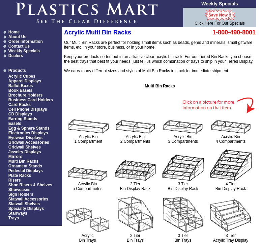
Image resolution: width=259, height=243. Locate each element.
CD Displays (20, 114)
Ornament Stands (25, 166)
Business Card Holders (30, 100)
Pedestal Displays (25, 170)
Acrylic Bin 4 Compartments (231, 139)
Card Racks (19, 104)
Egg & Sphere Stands (29, 128)
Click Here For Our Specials (220, 23)
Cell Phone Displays (27, 109)
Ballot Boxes (20, 85)
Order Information (25, 41)
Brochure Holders (25, 95)
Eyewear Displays (25, 137)
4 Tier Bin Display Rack (230, 186)
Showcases (19, 189)
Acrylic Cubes (21, 76)
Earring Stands (22, 118)
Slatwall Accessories (28, 199)
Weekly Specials (24, 51)
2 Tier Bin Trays (135, 238)
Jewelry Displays (24, 152)
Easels (14, 123)
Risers (14, 180)
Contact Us (19, 46)
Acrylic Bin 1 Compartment (88, 139)
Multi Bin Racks (23, 161)
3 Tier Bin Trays (182, 238)
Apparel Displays (24, 81)
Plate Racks (19, 175)
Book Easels (20, 90)
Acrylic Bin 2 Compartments (135, 139)
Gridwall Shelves (24, 147)
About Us (17, 36)
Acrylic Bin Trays (87, 238)
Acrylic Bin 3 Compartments (183, 139)
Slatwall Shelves (24, 203)
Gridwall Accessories (28, 142)
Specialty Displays (26, 208)
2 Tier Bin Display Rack (135, 186)
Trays (13, 218)
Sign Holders (20, 194)
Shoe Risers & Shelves (30, 185)
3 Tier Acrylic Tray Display (231, 238)
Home (14, 32)
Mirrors (15, 156)
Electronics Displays (28, 133)
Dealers (15, 55)
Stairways (17, 213)
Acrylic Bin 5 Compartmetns (88, 186)
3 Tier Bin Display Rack (183, 186)
